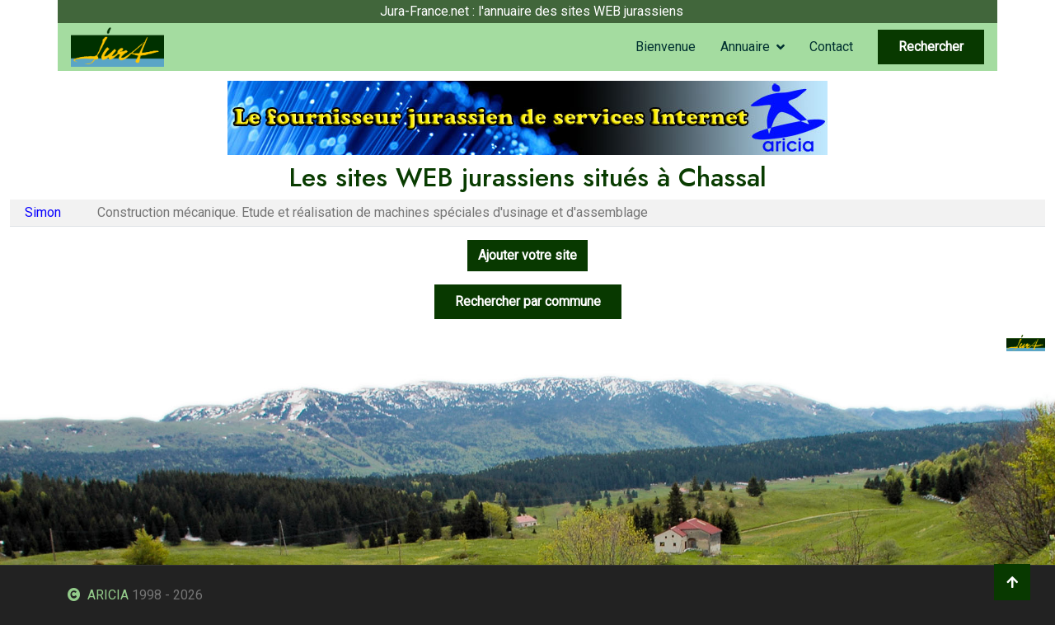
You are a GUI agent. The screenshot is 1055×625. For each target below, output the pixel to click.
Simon (43, 212)
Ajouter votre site (527, 255)
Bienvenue (665, 46)
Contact (831, 46)
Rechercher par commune (528, 301)
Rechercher (931, 46)
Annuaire (745, 46)
